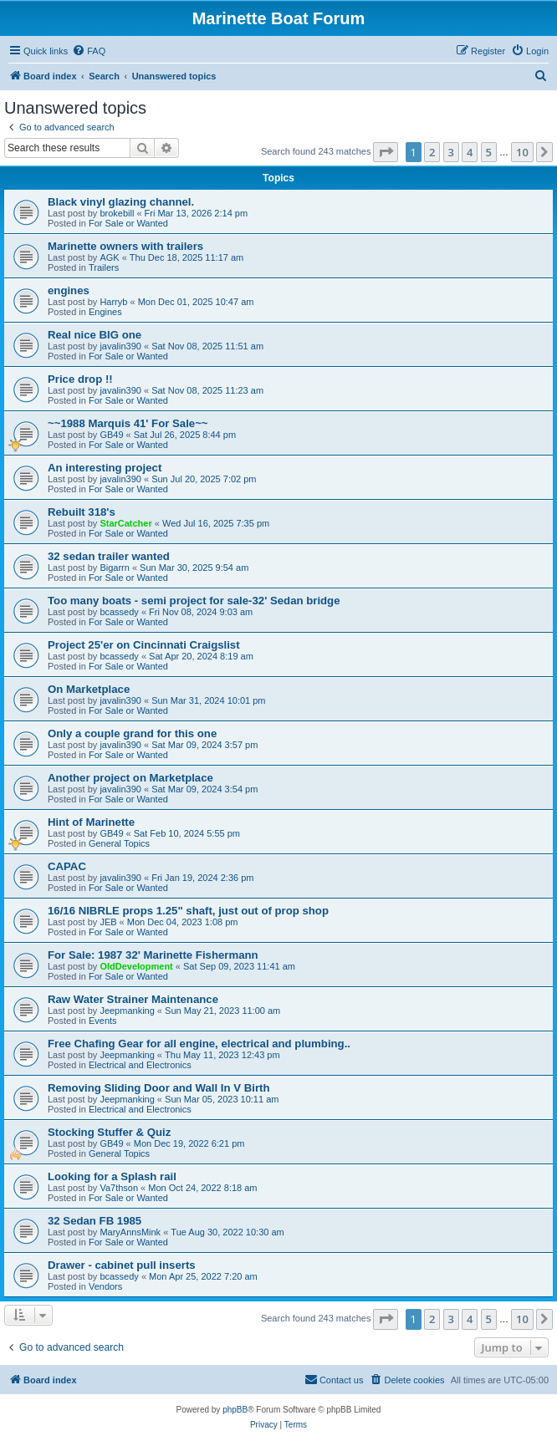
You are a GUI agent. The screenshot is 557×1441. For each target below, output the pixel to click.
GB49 (111, 435)
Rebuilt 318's (81, 512)
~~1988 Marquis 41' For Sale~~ (128, 423)
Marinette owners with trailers (125, 246)
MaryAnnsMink (130, 1232)
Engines (105, 312)
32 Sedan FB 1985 (94, 1220)
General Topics (119, 843)
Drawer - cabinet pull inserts (122, 1265)
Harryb (113, 302)
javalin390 (120, 346)
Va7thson (119, 1188)
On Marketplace (89, 689)
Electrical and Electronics (140, 1065)
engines (68, 290)
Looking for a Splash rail (112, 1176)
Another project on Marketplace (130, 777)
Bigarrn (114, 568)
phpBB (235, 1409)
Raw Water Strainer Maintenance (133, 999)
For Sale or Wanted (128, 223)
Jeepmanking (127, 1011)
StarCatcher (125, 523)
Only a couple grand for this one (132, 733)
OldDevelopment (136, 966)
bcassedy (119, 612)
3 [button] (451, 152)
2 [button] (432, 152)
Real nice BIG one (94, 334)
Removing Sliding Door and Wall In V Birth (158, 1088)
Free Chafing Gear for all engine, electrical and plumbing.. (199, 1043)
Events (103, 1021)
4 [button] (470, 152)
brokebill (117, 213)
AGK (109, 257)
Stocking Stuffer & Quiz (109, 1132)
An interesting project (104, 467)
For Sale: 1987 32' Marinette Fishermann (153, 955)
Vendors (105, 1286)
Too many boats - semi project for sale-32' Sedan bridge (194, 600)
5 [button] (489, 152)
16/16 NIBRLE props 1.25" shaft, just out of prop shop (188, 910)
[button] (385, 152)
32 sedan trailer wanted (109, 556)
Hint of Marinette (91, 822)
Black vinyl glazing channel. (121, 202)
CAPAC (67, 866)
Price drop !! (80, 379)
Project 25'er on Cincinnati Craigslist (144, 645)
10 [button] (522, 152)
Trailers (104, 267)
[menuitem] (88, 51)
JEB (108, 922)
